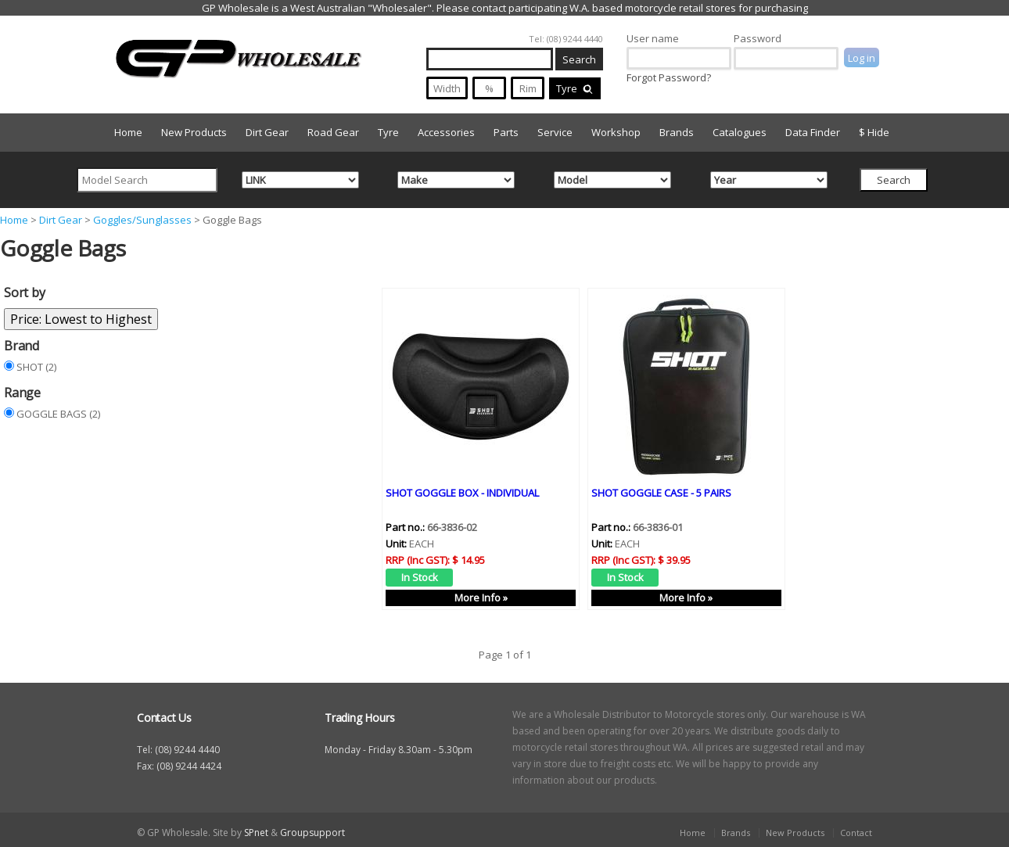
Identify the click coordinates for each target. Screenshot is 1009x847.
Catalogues (740, 132)
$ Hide (874, 132)
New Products (194, 132)
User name (653, 38)
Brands (676, 132)
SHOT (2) (36, 367)
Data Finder (812, 132)
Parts (506, 132)
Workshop (616, 132)
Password (757, 38)
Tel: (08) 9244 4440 (566, 39)
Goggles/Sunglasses (142, 220)
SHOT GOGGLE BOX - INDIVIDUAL (462, 492)
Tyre (575, 88)
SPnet (256, 832)
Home (128, 132)
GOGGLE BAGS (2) (58, 414)
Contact (856, 832)
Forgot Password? (669, 77)
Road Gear (333, 132)
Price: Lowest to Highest (81, 319)
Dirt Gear (267, 132)
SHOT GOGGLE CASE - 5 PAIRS (661, 492)
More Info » (481, 597)
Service (555, 132)
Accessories (446, 132)
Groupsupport (312, 832)
